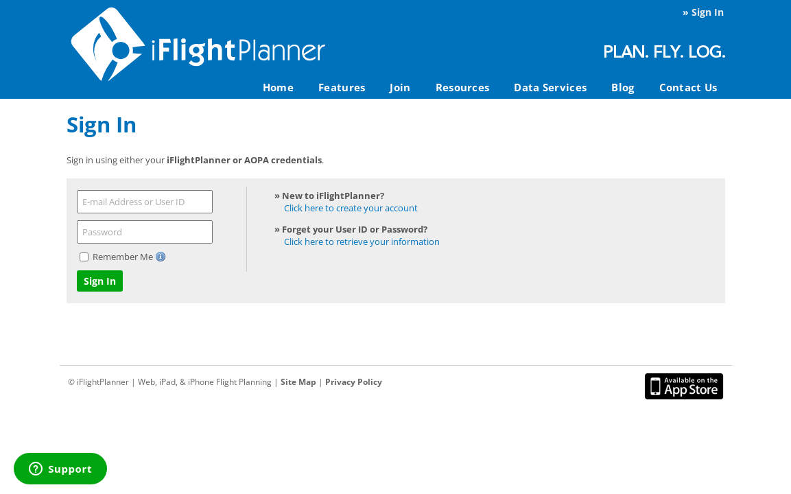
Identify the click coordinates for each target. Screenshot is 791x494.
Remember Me (124, 256)
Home (278, 87)
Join (400, 87)
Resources (463, 87)
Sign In (708, 12)
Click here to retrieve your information (362, 241)
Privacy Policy (353, 382)
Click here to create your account (351, 208)
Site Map (298, 382)
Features (341, 87)
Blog (622, 87)
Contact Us (688, 87)
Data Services (550, 87)
